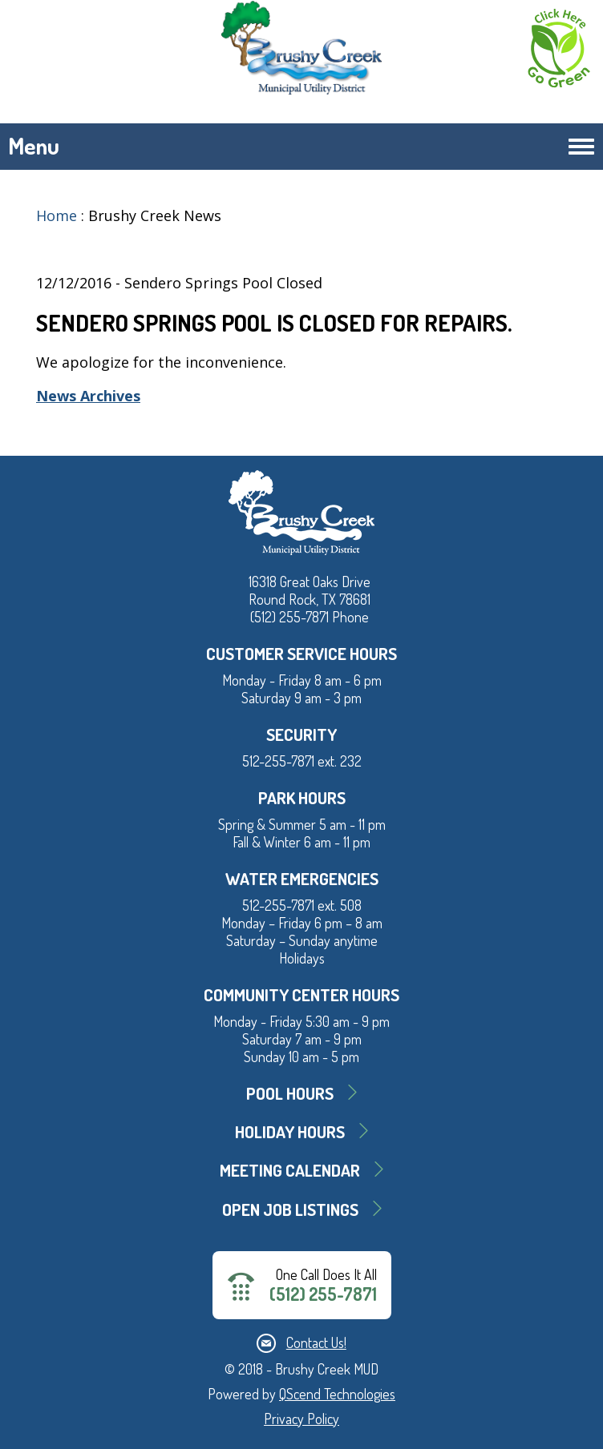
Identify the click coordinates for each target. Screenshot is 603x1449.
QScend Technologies (337, 1394)
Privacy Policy (301, 1418)
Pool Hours (290, 1093)
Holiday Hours (290, 1131)
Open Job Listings (290, 1209)
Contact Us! (316, 1342)
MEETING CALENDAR (290, 1170)
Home (56, 215)
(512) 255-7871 (323, 1294)
